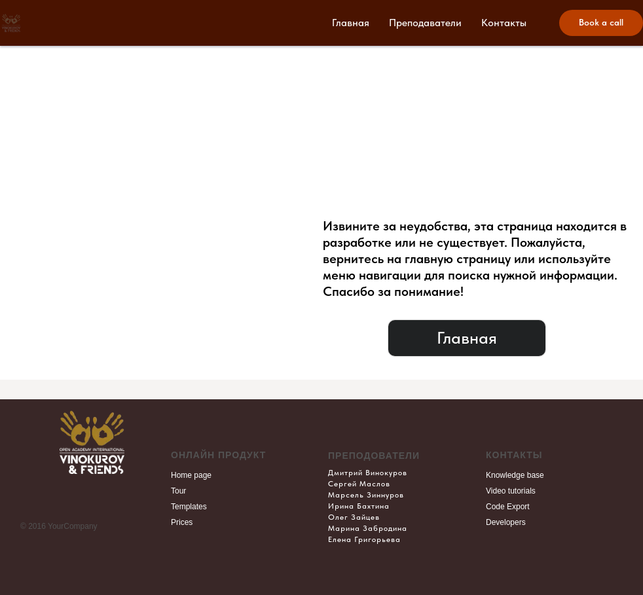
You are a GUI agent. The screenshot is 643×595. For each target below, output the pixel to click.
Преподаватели (425, 22)
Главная (350, 22)
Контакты (503, 22)
